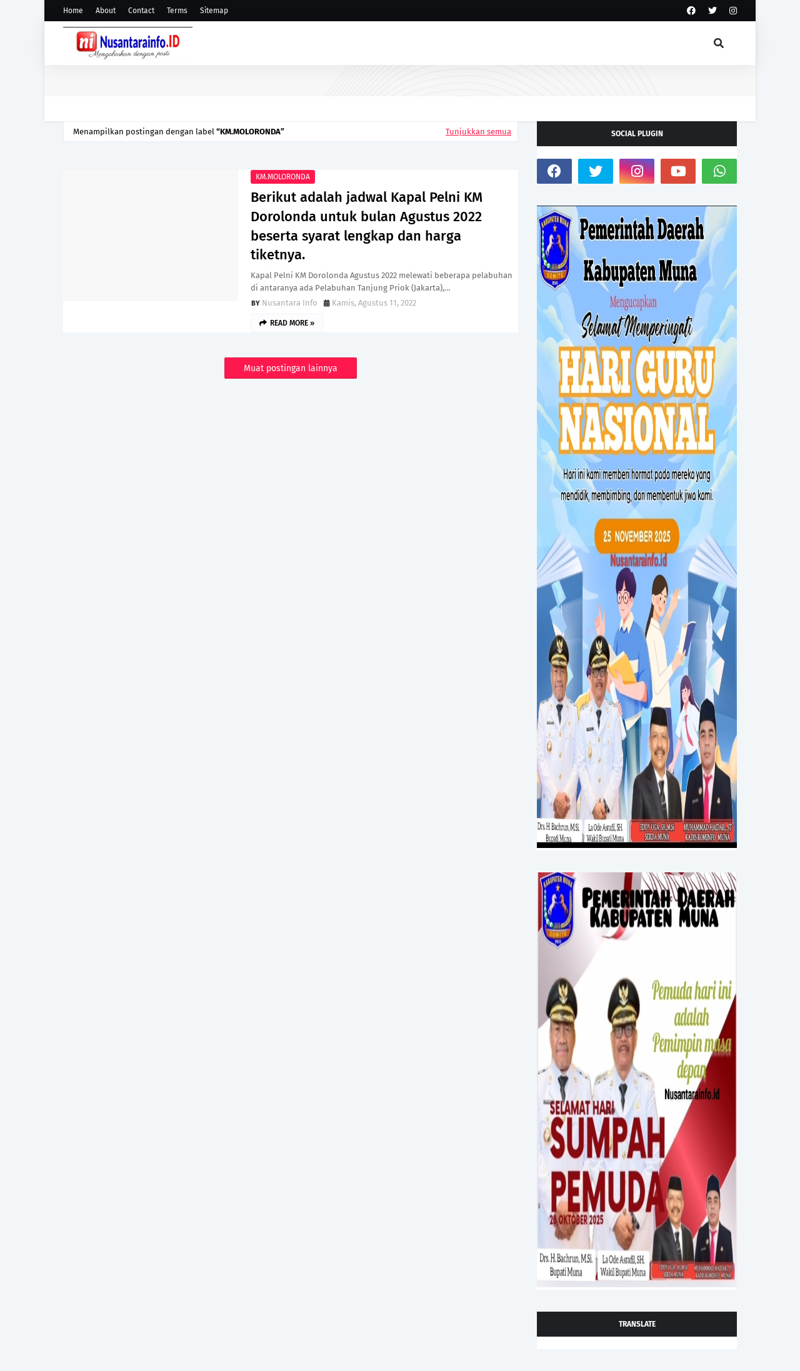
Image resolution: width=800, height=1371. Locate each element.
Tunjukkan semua (478, 131)
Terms (177, 10)
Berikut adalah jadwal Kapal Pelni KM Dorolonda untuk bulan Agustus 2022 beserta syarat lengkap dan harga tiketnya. (366, 226)
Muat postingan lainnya (291, 368)
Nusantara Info (290, 302)
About (106, 10)
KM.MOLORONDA (283, 176)
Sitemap (214, 10)
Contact (141, 10)
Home (73, 10)
